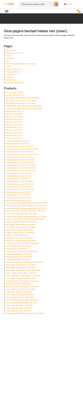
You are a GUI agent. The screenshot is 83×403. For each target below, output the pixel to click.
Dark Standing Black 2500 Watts (18, 260)
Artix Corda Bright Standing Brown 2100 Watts (23, 276)
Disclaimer (10, 58)
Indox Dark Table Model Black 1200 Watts (22, 300)
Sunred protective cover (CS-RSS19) (20, 181)
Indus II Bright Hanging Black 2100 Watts (21, 273)
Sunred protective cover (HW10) (18, 192)
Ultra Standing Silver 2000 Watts (18, 246)
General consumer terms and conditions (21, 64)
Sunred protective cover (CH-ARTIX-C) (20, 157)
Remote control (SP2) (14, 136)
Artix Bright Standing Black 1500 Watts (20, 103)
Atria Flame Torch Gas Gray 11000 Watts (21, 101)
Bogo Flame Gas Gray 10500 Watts (19, 238)
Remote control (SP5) (14, 127)
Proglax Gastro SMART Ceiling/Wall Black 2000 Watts (26, 216)
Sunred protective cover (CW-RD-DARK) (21, 171)
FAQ (7, 61)
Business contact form (14, 53)
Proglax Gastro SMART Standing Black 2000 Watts (25, 219)
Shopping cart (11, 80)
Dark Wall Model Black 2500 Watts (19, 308)
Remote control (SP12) (14, 95)
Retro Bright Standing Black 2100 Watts (21, 265)
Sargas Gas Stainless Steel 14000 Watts (21, 222)
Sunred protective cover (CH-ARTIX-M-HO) (22, 154)
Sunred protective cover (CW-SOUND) (20, 160)
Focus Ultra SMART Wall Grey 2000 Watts (21, 214)
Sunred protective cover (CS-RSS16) (20, 184)
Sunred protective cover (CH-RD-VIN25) (21, 165)
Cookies (9, 56)
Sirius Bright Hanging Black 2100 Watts (21, 289)
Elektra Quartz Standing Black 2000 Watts (21, 251)
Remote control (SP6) (14, 125)
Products (9, 77)
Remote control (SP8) (14, 119)
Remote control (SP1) (14, 138)
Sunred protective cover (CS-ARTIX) (19, 146)
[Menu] (6, 11)
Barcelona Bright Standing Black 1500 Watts (22, 286)
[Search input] (37, 4)
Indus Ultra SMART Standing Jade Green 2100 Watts (25, 208)
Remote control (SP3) (14, 133)
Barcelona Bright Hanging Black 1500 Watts (22, 281)
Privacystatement (12, 72)
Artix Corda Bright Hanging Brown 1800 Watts (23, 270)
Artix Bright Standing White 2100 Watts (20, 224)
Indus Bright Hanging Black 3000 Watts (20, 278)
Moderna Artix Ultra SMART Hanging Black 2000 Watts (26, 206)
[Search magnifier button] (56, 4)
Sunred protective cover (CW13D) (18, 173)
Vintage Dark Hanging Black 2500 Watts (21, 241)
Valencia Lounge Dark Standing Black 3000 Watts (24, 262)
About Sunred (11, 50)
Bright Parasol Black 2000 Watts (18, 284)
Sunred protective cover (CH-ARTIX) (19, 152)
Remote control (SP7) (14, 122)
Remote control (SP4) (14, 130)
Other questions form (14, 69)
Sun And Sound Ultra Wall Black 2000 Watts (22, 243)
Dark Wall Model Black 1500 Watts (19, 254)
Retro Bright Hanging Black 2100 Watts (20, 268)
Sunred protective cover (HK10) (18, 195)
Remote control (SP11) (14, 111)
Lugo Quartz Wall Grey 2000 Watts (19, 292)
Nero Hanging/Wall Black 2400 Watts (20, 295)
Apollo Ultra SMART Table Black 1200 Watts (22, 98)
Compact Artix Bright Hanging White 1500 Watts (24, 106)
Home (8, 66)
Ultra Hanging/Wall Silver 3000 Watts (20, 297)
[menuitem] (71, 4)
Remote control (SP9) (14, 114)
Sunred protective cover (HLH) (17, 144)
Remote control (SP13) (14, 92)
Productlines (11, 75)
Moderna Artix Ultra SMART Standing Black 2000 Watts (26, 203)
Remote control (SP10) (14, 117)
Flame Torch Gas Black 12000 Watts (19, 230)
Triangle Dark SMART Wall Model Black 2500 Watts (25, 313)
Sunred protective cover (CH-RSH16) (20, 189)
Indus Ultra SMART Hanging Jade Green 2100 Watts (25, 211)
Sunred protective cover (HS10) (18, 179)
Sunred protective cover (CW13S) (18, 176)
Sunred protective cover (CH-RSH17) (20, 187)
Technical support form (14, 83)
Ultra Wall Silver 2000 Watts (16, 249)
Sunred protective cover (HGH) (17, 141)
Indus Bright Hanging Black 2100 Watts (20, 227)
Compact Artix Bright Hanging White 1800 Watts (24, 109)
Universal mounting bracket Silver (18, 198)
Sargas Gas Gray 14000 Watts (17, 235)
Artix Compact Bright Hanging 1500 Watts (21, 303)
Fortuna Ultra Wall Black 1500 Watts (19, 305)
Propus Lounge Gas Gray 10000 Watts (20, 233)
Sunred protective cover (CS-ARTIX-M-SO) (22, 149)
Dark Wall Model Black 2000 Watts (19, 257)
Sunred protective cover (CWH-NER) (19, 163)
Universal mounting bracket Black (18, 200)
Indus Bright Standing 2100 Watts (18, 311)
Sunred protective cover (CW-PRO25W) (21, 168)
